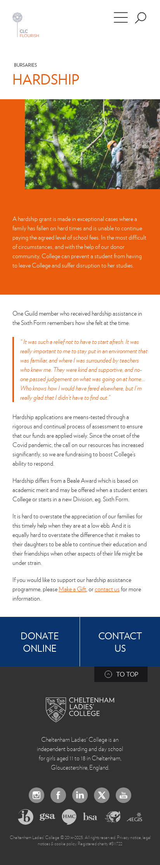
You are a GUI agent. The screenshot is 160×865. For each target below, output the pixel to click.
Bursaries (25, 65)
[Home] (25, 24)
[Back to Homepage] (80, 710)
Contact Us (120, 641)
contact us (107, 589)
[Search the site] (141, 18)
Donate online (40, 641)
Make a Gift (72, 589)
